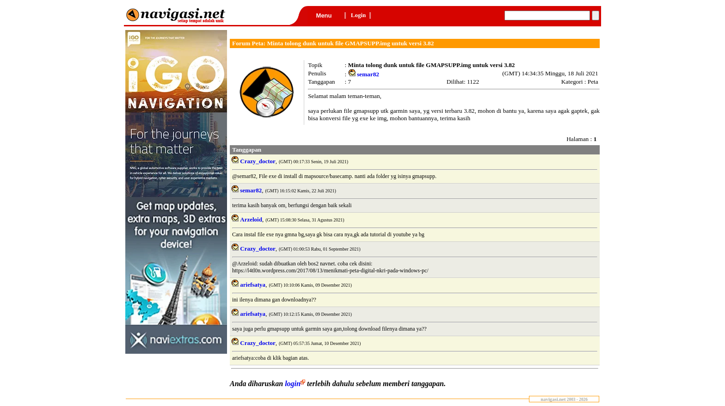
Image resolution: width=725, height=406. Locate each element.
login (296, 384)
